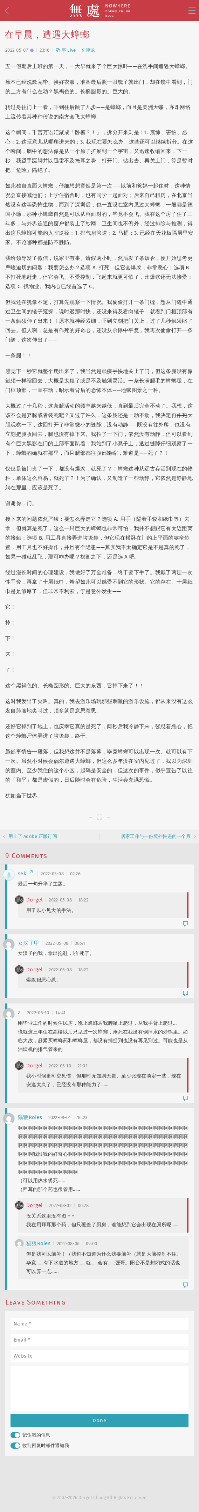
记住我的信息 (30, 1435)
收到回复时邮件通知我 (40, 1445)
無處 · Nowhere (99, 10)
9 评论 (88, 50)
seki (25, 873)
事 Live (66, 50)
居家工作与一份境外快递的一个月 (156, 836)
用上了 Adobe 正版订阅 (32, 836)
